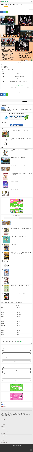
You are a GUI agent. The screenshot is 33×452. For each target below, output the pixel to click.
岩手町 (19, 321)
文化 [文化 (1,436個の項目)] (12, 341)
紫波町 (3, 323)
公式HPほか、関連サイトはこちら (19, 85)
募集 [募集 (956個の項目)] (7, 341)
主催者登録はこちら (4, 442)
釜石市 (3, 316)
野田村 (3, 334)
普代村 (3, 332)
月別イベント (4, 419)
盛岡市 (19, 307)
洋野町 (3, 336)
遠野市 (19, 312)
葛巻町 (3, 321)
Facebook (3, 428)
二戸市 (19, 316)
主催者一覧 (3, 424)
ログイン (3, 440)
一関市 (3, 314)
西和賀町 (3, 325)
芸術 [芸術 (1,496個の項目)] (21, 341)
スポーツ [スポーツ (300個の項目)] (4, 341)
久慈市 (3, 312)
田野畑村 (19, 330)
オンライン (3, 307)
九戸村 (19, 334)
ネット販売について (4, 433)
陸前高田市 (19, 314)
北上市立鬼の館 (7, 107)
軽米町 (19, 332)
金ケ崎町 (19, 325)
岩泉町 (3, 330)
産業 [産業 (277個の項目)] (15, 341)
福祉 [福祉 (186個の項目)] (18, 341)
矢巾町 (19, 323)
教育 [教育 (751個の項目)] (9, 341)
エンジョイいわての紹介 (5, 431)
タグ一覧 (30, 343)
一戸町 (19, 336)
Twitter (3, 426)
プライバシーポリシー (5, 435)
